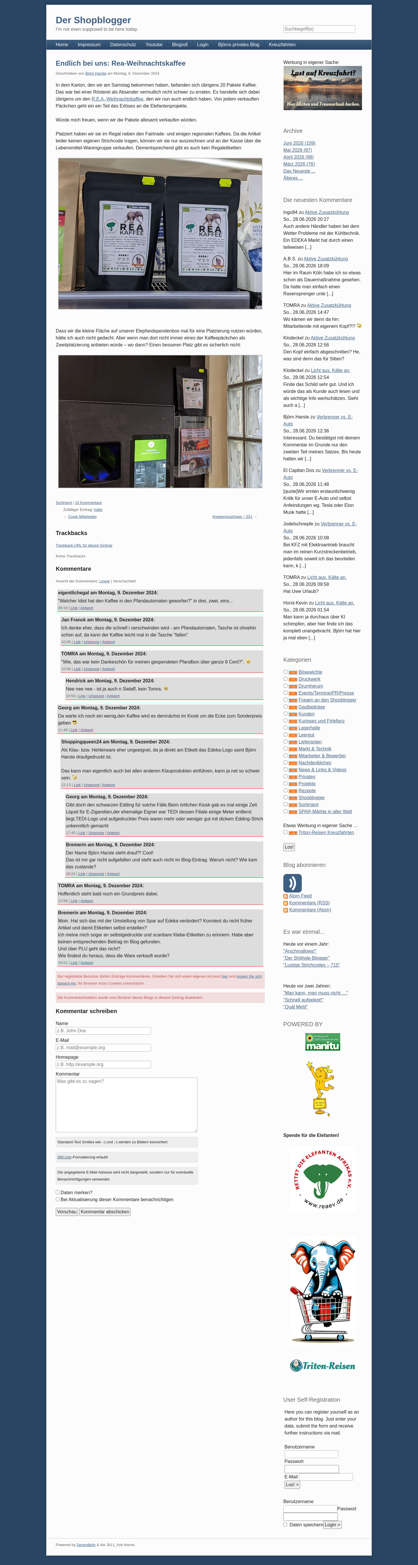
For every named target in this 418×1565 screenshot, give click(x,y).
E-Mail (62, 1040)
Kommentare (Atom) (310, 909)
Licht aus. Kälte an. (330, 370)
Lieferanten (310, 741)
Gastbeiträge (311, 706)
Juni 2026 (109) (299, 143)
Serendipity (86, 1545)
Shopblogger (311, 797)
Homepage (67, 1057)
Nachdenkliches (314, 762)
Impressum (89, 44)
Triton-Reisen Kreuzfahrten (326, 832)
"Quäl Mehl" (295, 1006)
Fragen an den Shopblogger (327, 699)
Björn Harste (95, 73)
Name (62, 1023)
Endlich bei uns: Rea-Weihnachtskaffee (121, 63)
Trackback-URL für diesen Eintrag (84, 545)
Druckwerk (309, 679)
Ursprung (91, 642)
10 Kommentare (88, 502)
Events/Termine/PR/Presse (326, 693)
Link (74, 608)
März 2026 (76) (299, 164)
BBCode (64, 1157)
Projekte (307, 783)
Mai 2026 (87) (297, 150)
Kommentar (68, 1074)
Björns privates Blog (238, 44)
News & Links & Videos (322, 769)
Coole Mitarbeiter (82, 516)
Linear (104, 581)
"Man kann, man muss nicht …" (315, 992)
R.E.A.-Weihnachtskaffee (117, 98)
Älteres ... (293, 178)
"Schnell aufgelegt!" (303, 999)
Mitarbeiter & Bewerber (322, 755)
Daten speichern (305, 1524)
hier (225, 976)
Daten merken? (76, 1192)
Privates (306, 776)
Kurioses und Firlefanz (321, 720)
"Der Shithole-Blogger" (306, 958)
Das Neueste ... (299, 171)
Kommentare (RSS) (309, 902)
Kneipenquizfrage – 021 (232, 516)
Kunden (306, 713)
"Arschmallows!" (300, 951)
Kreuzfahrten (282, 44)
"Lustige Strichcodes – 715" (311, 965)
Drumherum (310, 686)
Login (202, 44)
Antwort (86, 608)
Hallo (98, 509)
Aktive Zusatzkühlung (327, 212)
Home (62, 44)
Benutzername (299, 1446)
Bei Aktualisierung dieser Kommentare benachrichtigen (117, 1199)
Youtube (154, 44)
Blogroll (180, 44)
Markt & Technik (314, 748)
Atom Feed (300, 895)
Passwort (294, 1461)
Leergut (306, 734)
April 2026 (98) (298, 157)
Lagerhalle (309, 727)
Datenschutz (123, 44)
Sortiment (64, 502)
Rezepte (307, 790)
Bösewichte (310, 672)
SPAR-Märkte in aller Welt (325, 811)
